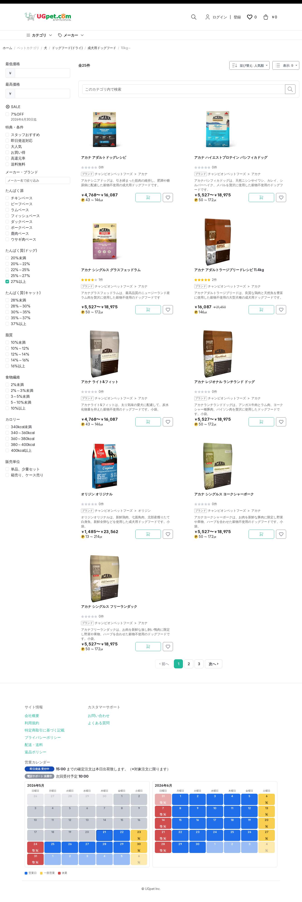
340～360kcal (23, 432)
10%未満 (18, 342)
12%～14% (20, 354)
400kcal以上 (21, 450)
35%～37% (21, 318)
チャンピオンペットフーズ (113, 174)
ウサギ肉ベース (23, 239)
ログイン (220, 17)
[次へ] (213, 663)
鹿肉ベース (20, 233)
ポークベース (22, 227)
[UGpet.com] (48, 16)
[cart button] (269, 17)
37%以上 (18, 323)
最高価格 (12, 84)
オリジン (144, 510)
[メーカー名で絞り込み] (37, 180)
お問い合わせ (99, 715)
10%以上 (18, 408)
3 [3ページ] (199, 664)
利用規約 (32, 723)
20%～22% (20, 264)
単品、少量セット (25, 469)
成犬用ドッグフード (102, 48)
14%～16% (20, 360)
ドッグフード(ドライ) (67, 48)
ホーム (7, 48)
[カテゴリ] (39, 35)
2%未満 (17, 384)
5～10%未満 (21, 402)
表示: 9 (283, 65)
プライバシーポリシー (43, 737)
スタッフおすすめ (25, 134)
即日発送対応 (22, 140)
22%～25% (20, 269)
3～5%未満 (20, 396)
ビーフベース (22, 204)
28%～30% (21, 306)
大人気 (16, 146)
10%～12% (20, 348)
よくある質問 (99, 723)
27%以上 (18, 281)
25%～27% (20, 275)
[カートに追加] (148, 197)
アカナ (142, 174)
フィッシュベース (25, 215)
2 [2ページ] (189, 664)
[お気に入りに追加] (168, 197)
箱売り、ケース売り (27, 475)
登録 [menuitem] (237, 17)
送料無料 (18, 164)
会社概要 (32, 715)
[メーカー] (71, 35)
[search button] (290, 89)
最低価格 (12, 64)
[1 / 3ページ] (178, 663)
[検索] (193, 17)
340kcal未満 (21, 427)
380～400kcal (23, 444)
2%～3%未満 (22, 390)
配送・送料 (34, 744)
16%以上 (18, 366)
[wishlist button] (251, 17)
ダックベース (22, 221)
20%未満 (18, 258)
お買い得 (18, 152)
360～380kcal (22, 438)
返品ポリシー (35, 752)
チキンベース (22, 198)
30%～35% (21, 312)
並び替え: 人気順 (247, 65)
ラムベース (20, 210)
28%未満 (18, 300)
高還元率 (18, 158)
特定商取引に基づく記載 (45, 730)
